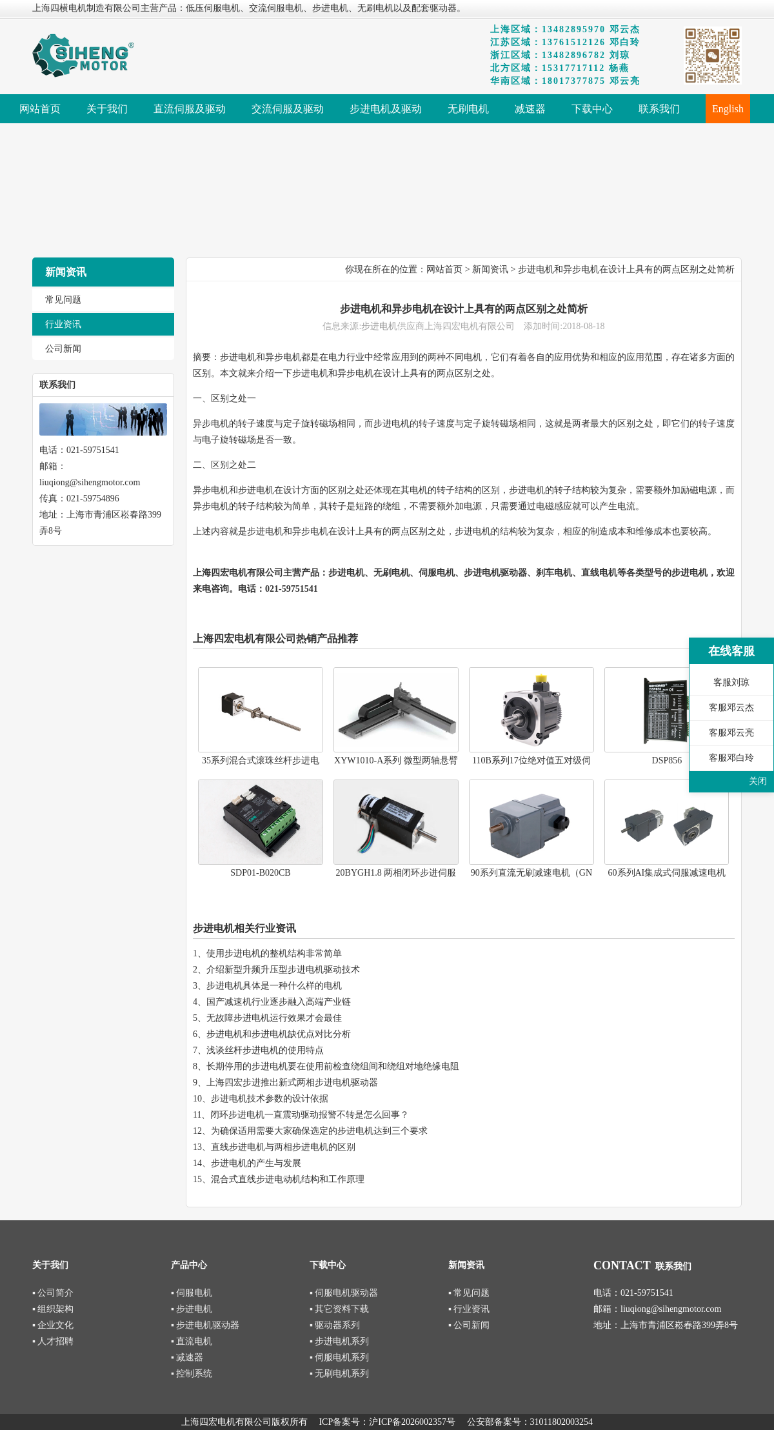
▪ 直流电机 (191, 1341)
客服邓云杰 (731, 707)
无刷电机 (391, 573)
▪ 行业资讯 (469, 1309)
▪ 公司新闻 (469, 1325)
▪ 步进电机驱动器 (205, 1325)
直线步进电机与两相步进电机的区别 (283, 1147)
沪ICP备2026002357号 (412, 1422)
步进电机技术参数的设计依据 (269, 1098)
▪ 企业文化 (53, 1325)
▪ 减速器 (187, 1357)
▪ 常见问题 (469, 1293)
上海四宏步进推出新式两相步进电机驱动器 (292, 1082)
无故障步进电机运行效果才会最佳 (274, 1018)
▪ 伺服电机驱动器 (344, 1293)
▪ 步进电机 (191, 1309)
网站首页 (444, 269)
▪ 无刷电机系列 (339, 1373)
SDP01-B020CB (260, 873)
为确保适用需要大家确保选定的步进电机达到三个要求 (319, 1131)
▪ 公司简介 (53, 1293)
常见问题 (63, 300)
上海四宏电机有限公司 (238, 573)
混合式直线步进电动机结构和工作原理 (287, 1179)
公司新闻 (63, 349)
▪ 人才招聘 (53, 1341)
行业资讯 (63, 324)
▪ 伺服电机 (191, 1293)
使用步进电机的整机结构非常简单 (274, 953)
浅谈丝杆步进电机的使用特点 (265, 1050)
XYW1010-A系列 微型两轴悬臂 (396, 760)
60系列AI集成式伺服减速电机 (667, 873)
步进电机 (379, 326)
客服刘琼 (731, 682)
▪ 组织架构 (53, 1309)
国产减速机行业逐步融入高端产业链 (278, 1002)
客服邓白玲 (731, 758)
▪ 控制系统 (191, 1373)
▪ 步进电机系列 (339, 1341)
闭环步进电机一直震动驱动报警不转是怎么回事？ (309, 1115)
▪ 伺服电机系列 (339, 1357)
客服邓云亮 (731, 733)
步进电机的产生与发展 (256, 1163)
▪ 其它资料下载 (339, 1309)
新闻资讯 (490, 269)
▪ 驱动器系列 (335, 1325)
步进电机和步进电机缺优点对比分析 (278, 1034)
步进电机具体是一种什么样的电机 (274, 986)
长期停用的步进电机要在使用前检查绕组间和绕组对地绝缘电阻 (332, 1066)
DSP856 (667, 760)
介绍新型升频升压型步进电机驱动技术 (283, 969)
